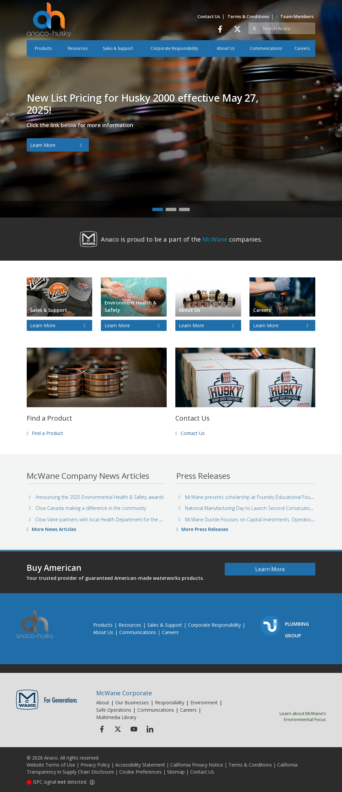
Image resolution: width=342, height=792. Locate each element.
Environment (204, 702)
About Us (225, 48)
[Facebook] (220, 29)
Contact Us (208, 16)
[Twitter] (237, 29)
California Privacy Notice (196, 765)
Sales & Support (118, 48)
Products (43, 48)
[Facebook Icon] (101, 729)
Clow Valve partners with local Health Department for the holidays (102, 519)
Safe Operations (113, 710)
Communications (266, 48)
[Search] (287, 28)
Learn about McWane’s (291, 716)
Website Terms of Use (51, 765)
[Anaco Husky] (49, 24)
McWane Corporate (124, 693)
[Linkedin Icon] (149, 729)
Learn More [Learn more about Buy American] (270, 569)
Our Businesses (132, 702)
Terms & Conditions (248, 16)
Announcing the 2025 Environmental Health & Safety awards (96, 497)
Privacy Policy (95, 765)
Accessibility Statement (140, 765)
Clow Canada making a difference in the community (87, 508)
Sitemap (176, 772)
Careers (302, 48)
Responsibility (169, 702)
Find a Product (45, 433)
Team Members (295, 16)
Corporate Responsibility (174, 48)
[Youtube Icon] (133, 729)
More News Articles (51, 529)
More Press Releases (202, 529)
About (102, 702)
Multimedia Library (116, 717)
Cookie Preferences (140, 772)
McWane (214, 239)
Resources (78, 48)
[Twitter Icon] (117, 729)
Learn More (56, 145)
